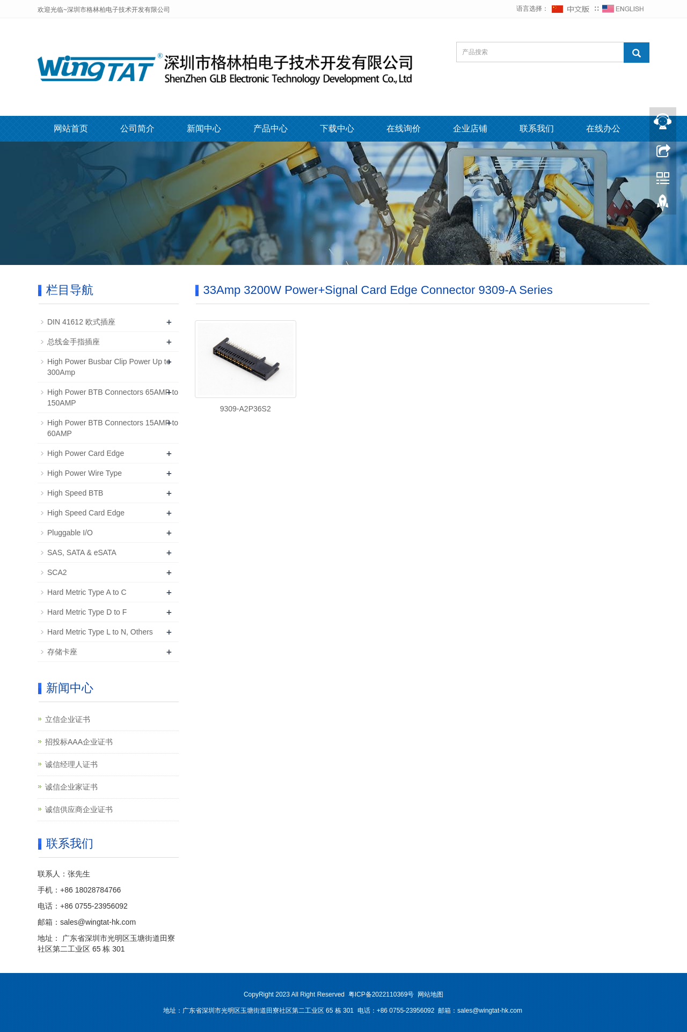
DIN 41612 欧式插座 (81, 322)
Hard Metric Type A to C (87, 592)
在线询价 (403, 128)
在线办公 (603, 128)
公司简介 (137, 128)
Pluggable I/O (70, 532)
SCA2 (57, 572)
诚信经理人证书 (71, 764)
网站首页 (71, 128)
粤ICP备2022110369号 (381, 994)
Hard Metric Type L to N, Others (100, 632)
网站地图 (430, 994)
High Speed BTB (75, 493)
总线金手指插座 (73, 341)
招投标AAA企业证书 (79, 742)
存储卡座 (62, 651)
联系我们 (537, 128)
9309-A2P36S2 (245, 408)
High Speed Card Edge (86, 512)
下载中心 (337, 128)
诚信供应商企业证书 (79, 809)
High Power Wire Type (84, 473)
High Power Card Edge (85, 453)
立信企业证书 (67, 719)
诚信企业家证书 (71, 787)
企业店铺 (470, 128)
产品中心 (270, 128)
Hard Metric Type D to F (87, 612)
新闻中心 (204, 128)
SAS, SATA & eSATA (81, 552)
